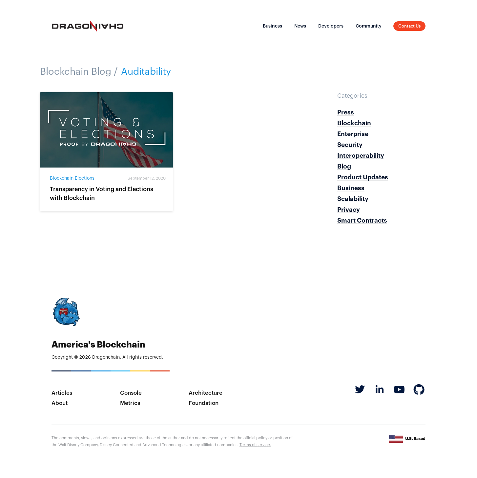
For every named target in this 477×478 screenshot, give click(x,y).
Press (345, 112)
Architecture (205, 393)
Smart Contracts (362, 220)
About (60, 403)
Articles (62, 393)
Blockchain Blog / (79, 71)
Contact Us (409, 26)
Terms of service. (255, 445)
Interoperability (360, 155)
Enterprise (352, 134)
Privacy (348, 210)
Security (350, 145)
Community (369, 26)
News (300, 26)
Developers (330, 26)
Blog (344, 166)
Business (272, 26)
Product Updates (362, 177)
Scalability (352, 199)
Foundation (203, 403)
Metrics (130, 403)
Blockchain (354, 123)
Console (131, 393)
